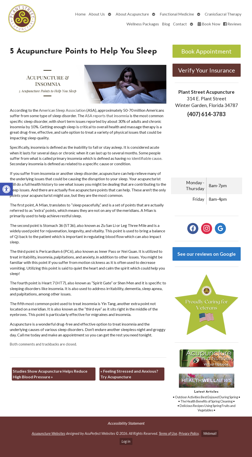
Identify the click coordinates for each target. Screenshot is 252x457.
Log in (126, 441)
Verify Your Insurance (206, 70)
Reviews (232, 23)
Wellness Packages (142, 23)
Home (80, 14)
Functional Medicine (177, 14)
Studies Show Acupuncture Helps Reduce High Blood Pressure (50, 374)
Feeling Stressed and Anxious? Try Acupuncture (129, 374)
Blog (166, 23)
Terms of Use (168, 433)
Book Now (209, 23)
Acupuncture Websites (48, 433)
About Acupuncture (132, 14)
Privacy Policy (189, 433)
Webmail (209, 433)
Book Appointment (206, 51)
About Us (97, 14)
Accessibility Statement (126, 423)
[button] (6, 189)
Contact (180, 23)
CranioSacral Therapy (223, 14)
